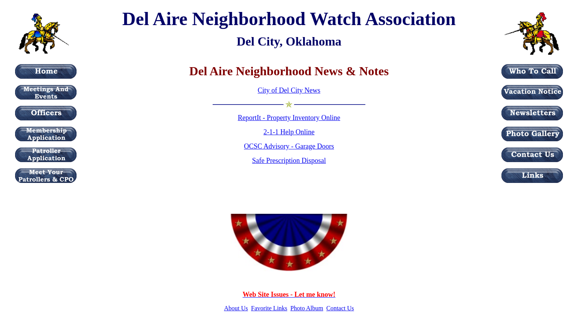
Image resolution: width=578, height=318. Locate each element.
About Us (236, 308)
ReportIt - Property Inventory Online (289, 118)
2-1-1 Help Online (289, 132)
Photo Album (306, 308)
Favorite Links (269, 308)
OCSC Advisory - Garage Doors (289, 146)
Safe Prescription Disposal (289, 160)
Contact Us (340, 308)
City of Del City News (288, 90)
